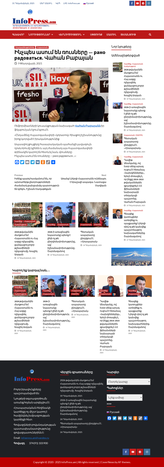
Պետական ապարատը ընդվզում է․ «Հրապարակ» (81, 425)
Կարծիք (18, 221)
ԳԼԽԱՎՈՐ (18, 34)
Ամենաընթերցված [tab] (125, 55)
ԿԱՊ (58, 3)
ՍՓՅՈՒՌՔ (96, 34)
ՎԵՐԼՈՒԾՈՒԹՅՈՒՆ (72, 34)
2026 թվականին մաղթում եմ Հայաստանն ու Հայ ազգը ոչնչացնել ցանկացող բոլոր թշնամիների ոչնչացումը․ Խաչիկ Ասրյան (134, 82)
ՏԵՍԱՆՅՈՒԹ (128, 34)
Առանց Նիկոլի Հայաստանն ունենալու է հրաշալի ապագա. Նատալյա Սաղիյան (83, 180)
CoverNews (107, 462)
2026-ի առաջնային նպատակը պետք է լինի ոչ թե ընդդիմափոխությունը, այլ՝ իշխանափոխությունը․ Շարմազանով (61, 241)
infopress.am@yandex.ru (35, 437)
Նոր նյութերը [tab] (121, 46)
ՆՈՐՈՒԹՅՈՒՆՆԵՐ (41, 34)
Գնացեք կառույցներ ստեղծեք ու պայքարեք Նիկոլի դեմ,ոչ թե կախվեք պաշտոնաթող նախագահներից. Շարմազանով (139, 314)
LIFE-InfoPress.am (71, 3)
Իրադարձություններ (24, 47)
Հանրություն (20, 224)
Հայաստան (42, 47)
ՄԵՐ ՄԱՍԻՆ (46, 3)
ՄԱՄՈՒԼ (111, 34)
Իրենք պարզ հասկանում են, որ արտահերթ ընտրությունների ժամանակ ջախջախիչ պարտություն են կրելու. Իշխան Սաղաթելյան (37, 181)
